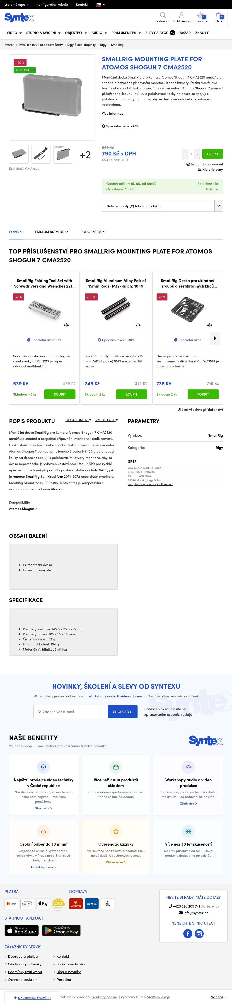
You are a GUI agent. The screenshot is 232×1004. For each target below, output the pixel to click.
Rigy (103, 44)
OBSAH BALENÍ (78, 419)
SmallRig (117, 44)
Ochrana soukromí (23, 979)
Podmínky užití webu (25, 971)
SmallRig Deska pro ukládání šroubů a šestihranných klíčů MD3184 (187, 283)
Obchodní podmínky (24, 964)
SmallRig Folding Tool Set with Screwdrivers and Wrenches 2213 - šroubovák (44, 283)
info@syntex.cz (196, 912)
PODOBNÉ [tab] (93, 231)
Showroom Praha (71, 964)
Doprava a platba (23, 956)
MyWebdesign (158, 996)
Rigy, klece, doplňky (81, 44)
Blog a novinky (69, 971)
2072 (76, 476)
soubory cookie (104, 996)
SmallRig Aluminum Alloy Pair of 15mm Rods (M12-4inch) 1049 (116, 283)
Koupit (212, 153)
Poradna (64, 979)
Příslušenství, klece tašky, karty (41, 44)
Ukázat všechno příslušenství (200, 409)
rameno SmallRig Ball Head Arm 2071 (42, 476)
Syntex (9, 44)
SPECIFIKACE (106, 419)
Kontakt (82, 4)
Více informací (113, 113)
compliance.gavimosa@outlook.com (150, 484)
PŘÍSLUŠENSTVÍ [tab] (51, 231)
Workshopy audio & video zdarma (115, 696)
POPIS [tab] (16, 231)
